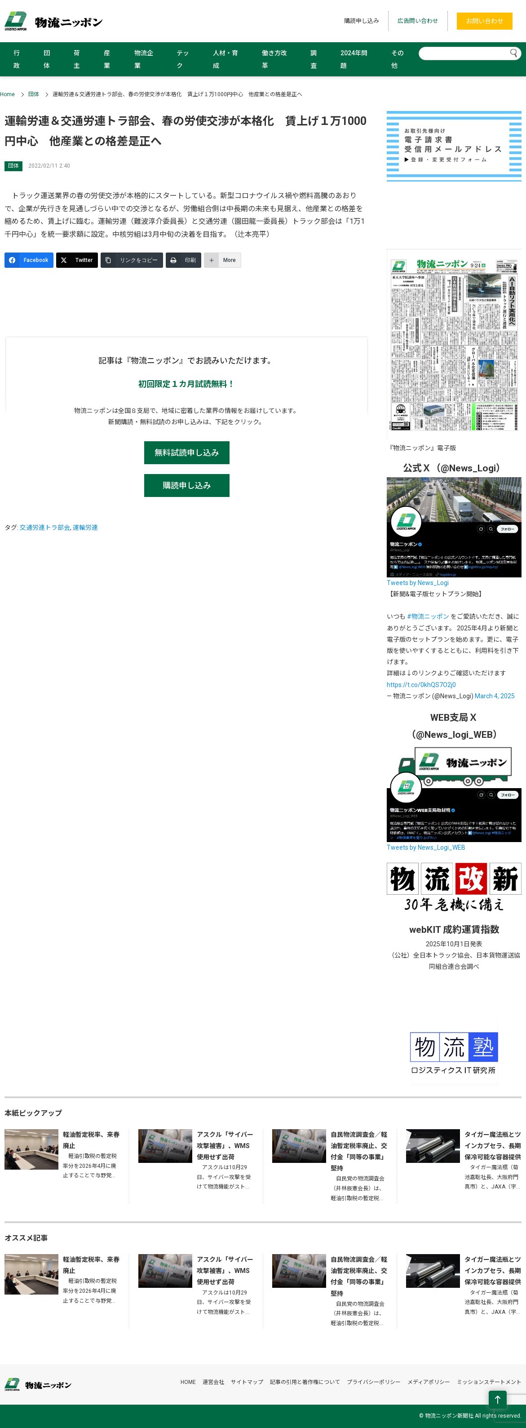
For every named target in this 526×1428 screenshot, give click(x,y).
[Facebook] (28, 260)
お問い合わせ (485, 21)
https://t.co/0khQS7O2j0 (421, 684)
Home (7, 94)
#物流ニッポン (428, 616)
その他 (397, 59)
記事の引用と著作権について (305, 1382)
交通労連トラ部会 (45, 527)
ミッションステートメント (489, 1382)
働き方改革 (274, 59)
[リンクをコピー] (132, 260)
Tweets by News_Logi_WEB (426, 847)
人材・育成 (225, 59)
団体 (47, 59)
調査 (313, 59)
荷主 (77, 59)
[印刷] (183, 260)
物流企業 (143, 59)
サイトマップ (247, 1382)
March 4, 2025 (495, 696)
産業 (107, 59)
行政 (16, 59)
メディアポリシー (428, 1382)
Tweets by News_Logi (418, 582)
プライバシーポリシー (374, 1382)
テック (183, 59)
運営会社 (213, 1382)
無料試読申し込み (187, 452)
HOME (188, 1382)
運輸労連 (85, 527)
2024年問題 (353, 59)
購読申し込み (361, 21)
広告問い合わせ (418, 21)
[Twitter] (77, 260)
